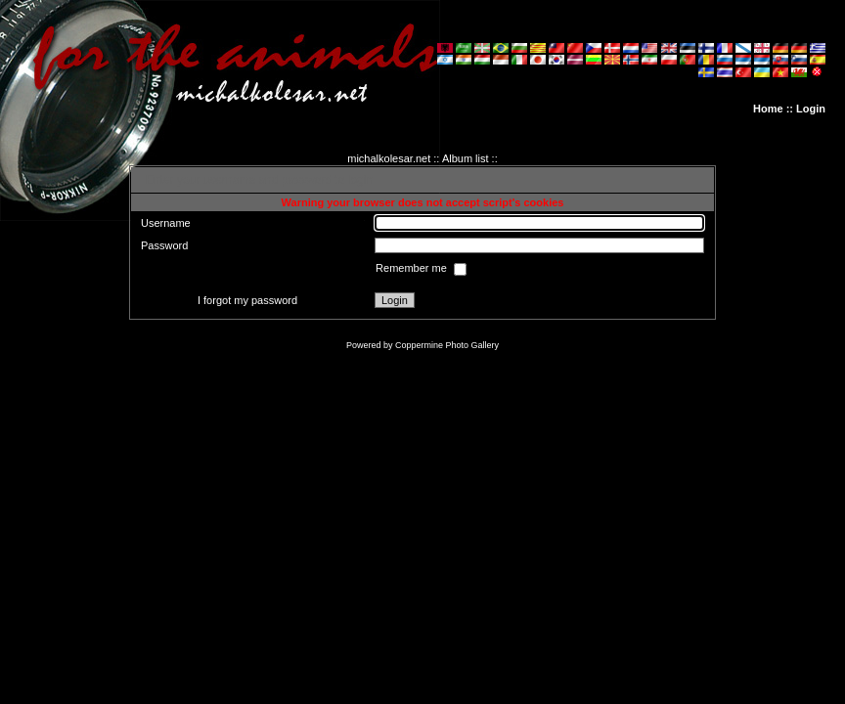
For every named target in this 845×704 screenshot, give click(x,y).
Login (810, 108)
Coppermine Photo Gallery (447, 345)
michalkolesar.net (388, 158)
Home (768, 108)
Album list (465, 158)
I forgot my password (247, 300)
